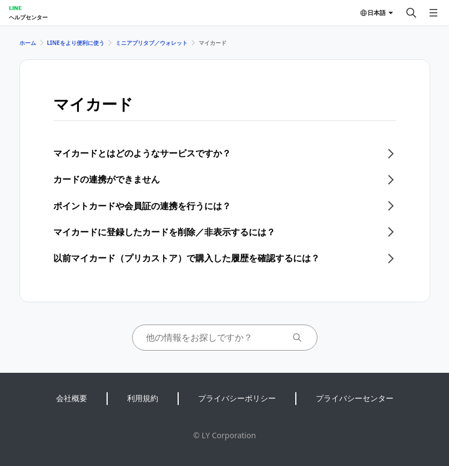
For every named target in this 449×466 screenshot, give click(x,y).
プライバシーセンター (354, 398)
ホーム (27, 43)
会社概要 (71, 398)
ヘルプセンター (28, 17)
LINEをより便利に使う (75, 43)
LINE (15, 8)
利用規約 (142, 398)
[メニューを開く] (433, 13)
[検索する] (411, 13)
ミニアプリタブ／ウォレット (151, 43)
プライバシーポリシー (237, 398)
